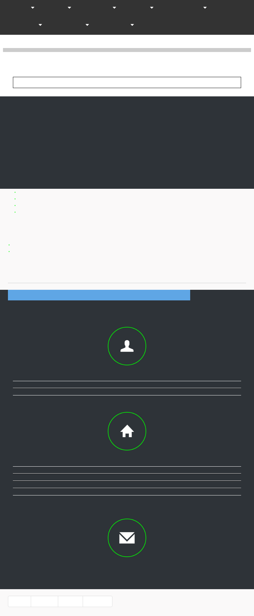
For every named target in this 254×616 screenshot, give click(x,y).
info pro (70, 601)
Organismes (71, 25)
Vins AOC (19, 8)
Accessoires (23, 25)
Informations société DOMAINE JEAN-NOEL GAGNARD (99, 294)
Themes (58, 8)
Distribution (99, 8)
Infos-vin (140, 8)
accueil (19, 601)
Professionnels (185, 8)
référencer (97, 601)
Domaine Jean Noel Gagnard (109, 222)
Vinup (28, 60)
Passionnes (117, 25)
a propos (44, 601)
